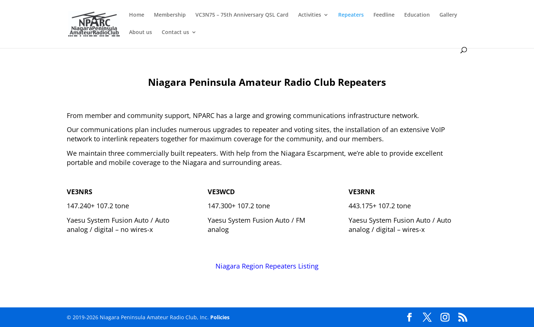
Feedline (384, 15)
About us (140, 33)
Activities (309, 15)
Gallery (448, 15)
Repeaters (351, 15)
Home (136, 15)
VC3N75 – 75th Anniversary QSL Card (242, 15)
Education (417, 15)
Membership (170, 15)
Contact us (175, 33)
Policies (220, 317)
